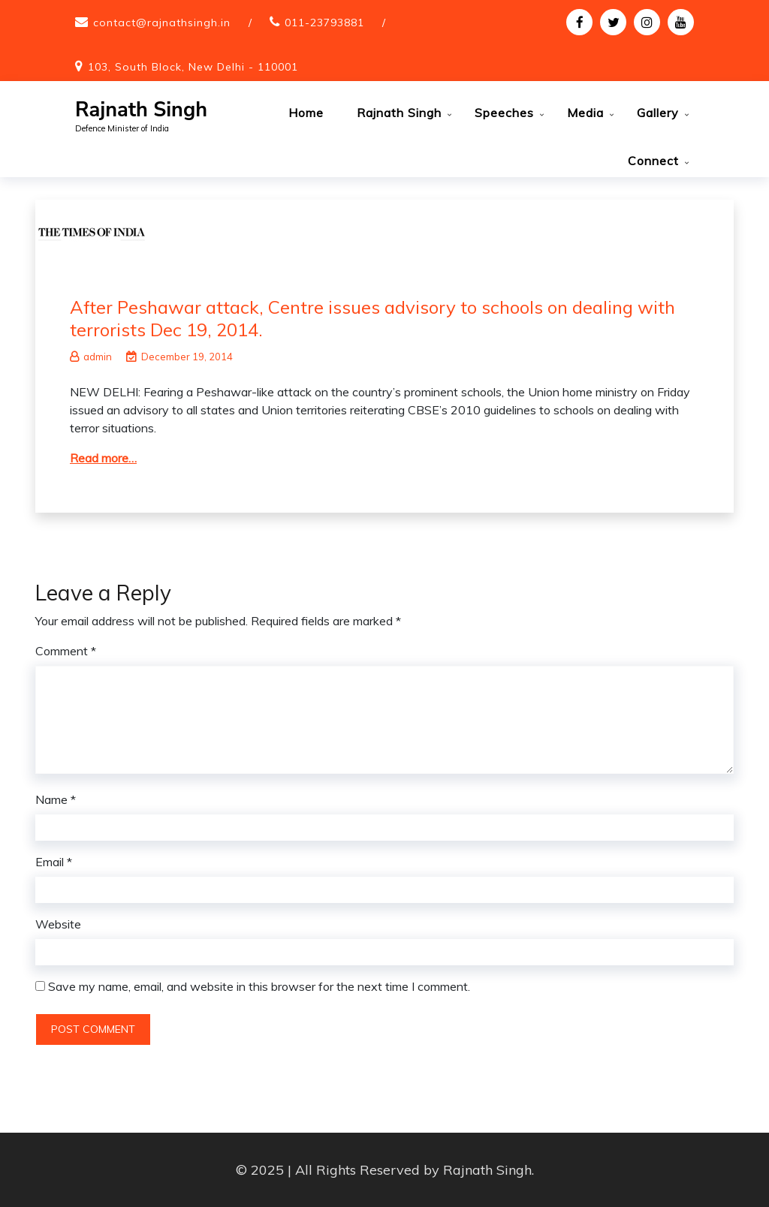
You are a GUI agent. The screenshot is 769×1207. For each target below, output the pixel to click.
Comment (65, 650)
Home (306, 112)
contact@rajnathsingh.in (162, 22)
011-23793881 (324, 22)
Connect (653, 160)
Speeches (504, 112)
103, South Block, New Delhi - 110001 (193, 67)
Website (58, 924)
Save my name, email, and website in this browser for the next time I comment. (259, 986)
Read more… (103, 457)
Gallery (658, 112)
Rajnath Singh (141, 110)
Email (53, 861)
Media (585, 112)
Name (55, 799)
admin (91, 357)
